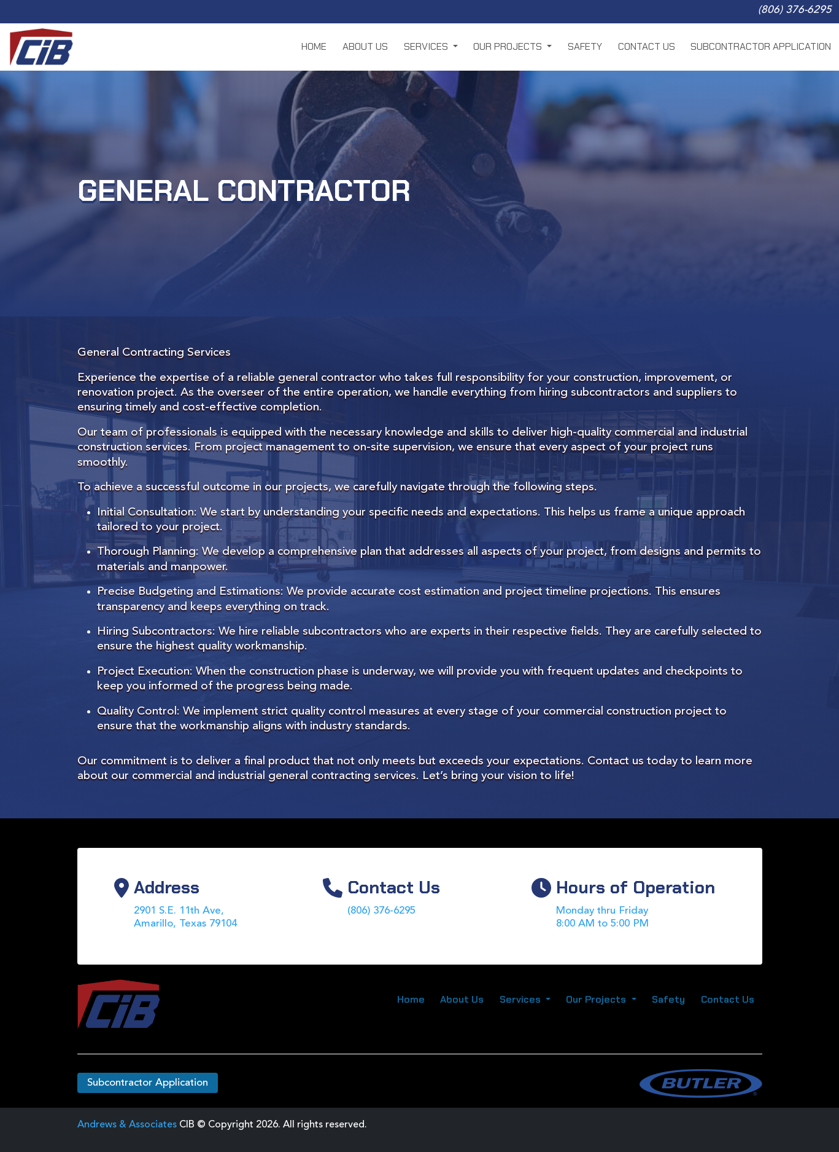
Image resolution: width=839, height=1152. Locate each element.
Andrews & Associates (127, 1125)
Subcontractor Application (760, 46)
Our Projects (508, 46)
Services (427, 46)
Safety (585, 46)
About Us (365, 46)
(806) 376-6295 (795, 10)
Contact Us (646, 46)
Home (314, 46)
